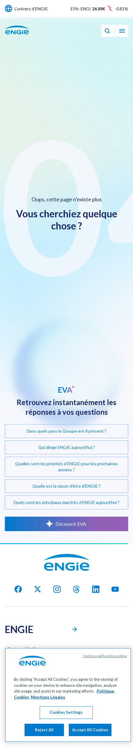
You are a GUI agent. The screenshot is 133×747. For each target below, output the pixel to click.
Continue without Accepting (105, 661)
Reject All (44, 735)
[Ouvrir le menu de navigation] (122, 30)
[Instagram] (57, 589)
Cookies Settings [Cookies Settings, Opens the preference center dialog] (66, 717)
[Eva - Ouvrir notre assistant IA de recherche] (107, 30)
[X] (37, 589)
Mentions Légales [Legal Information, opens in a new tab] (48, 702)
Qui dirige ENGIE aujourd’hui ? (66, 447)
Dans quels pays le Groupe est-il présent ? (66, 431)
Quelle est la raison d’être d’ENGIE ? (66, 486)
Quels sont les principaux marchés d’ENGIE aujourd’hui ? (66, 502)
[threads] (76, 589)
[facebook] (18, 589)
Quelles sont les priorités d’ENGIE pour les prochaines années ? (66, 466)
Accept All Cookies (90, 735)
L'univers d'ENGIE (31, 8)
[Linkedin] (95, 589)
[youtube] (115, 589)
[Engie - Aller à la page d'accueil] (17, 36)
